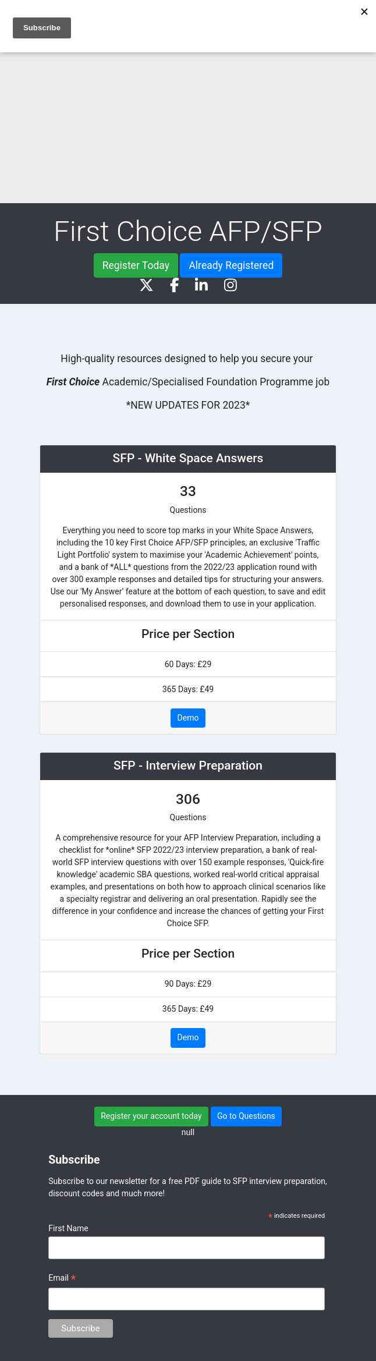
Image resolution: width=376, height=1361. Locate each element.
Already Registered (231, 265)
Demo (188, 717)
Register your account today (151, 1116)
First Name (68, 1228)
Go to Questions (246, 1116)
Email (62, 1279)
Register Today (135, 265)
